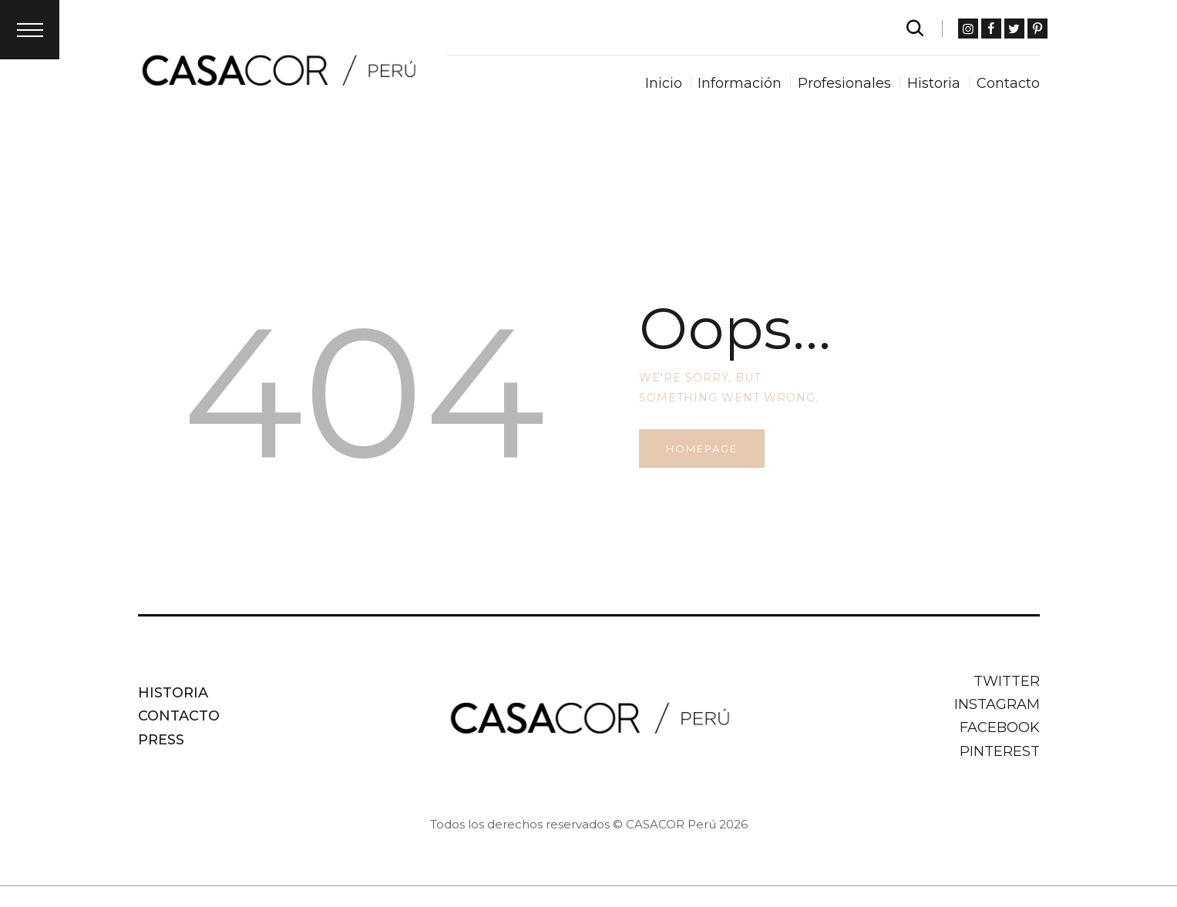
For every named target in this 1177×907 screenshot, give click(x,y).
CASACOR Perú (671, 824)
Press (161, 739)
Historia (173, 692)
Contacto (179, 715)
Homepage (702, 448)
